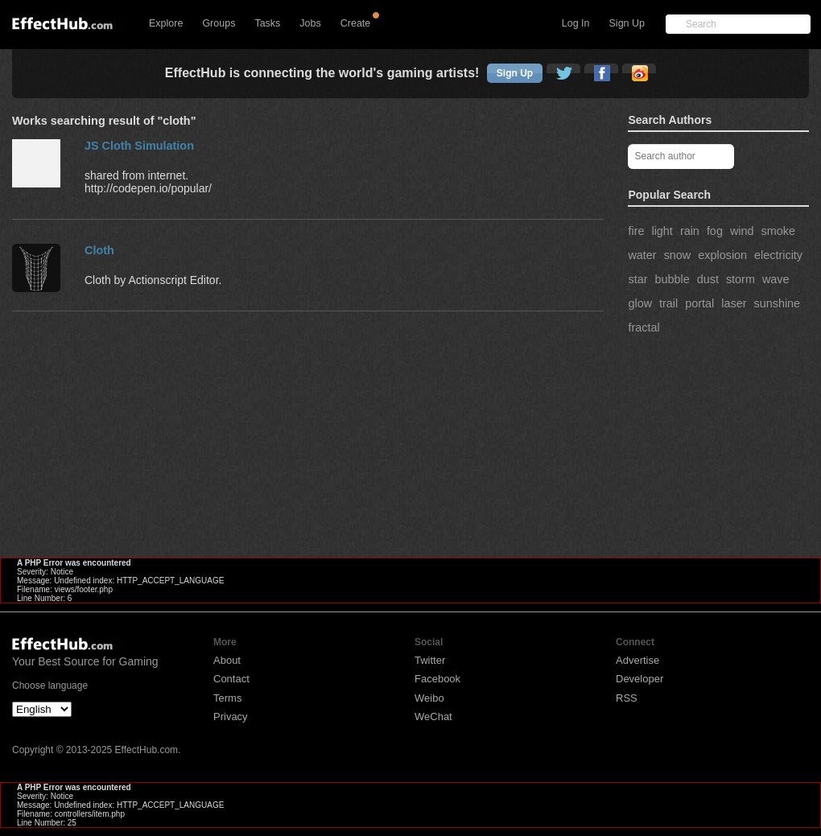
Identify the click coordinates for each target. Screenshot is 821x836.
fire (636, 230)
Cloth (99, 250)
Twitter (430, 660)
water (642, 255)
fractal (643, 327)
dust (708, 279)
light (661, 230)
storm (740, 279)
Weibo (429, 698)
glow (640, 303)
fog (715, 230)
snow (677, 255)
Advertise (637, 660)
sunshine (776, 303)
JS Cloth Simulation (139, 145)
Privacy (230, 716)
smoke (778, 230)
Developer (639, 679)
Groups (218, 23)
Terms (227, 698)
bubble (671, 279)
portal (699, 303)
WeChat (433, 716)
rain (689, 230)
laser (733, 303)
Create (355, 23)
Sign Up (627, 23)
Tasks (267, 23)
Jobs (309, 23)
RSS (626, 698)
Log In (576, 23)
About (227, 660)
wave (776, 279)
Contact (231, 679)
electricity (778, 255)
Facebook (437, 679)
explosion (722, 255)
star (637, 279)
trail (668, 303)
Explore (166, 23)
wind (742, 230)
